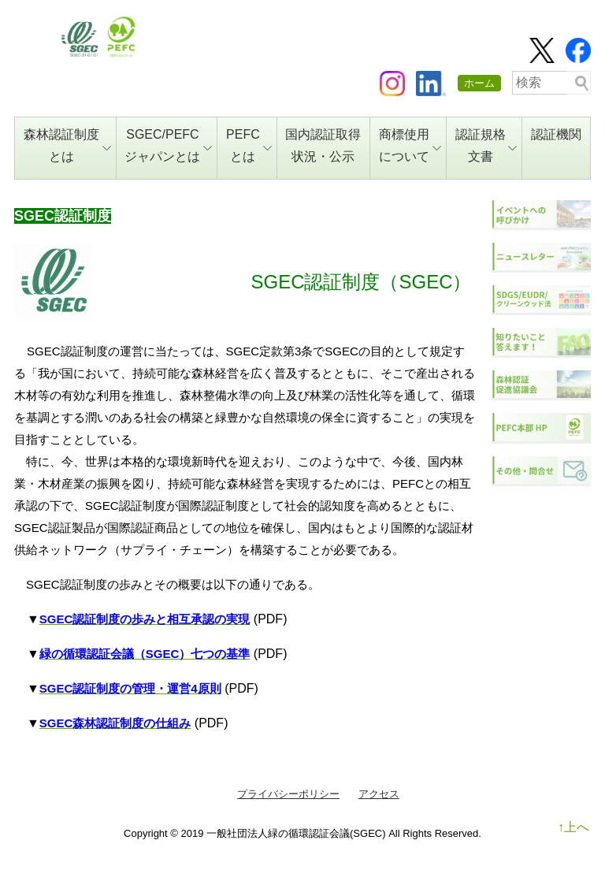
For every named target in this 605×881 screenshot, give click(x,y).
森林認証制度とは (67, 145)
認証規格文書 (486, 145)
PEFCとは (248, 145)
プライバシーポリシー (288, 794)
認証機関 (556, 134)
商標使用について (410, 145)
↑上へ (573, 827)
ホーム (479, 83)
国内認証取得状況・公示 (323, 145)
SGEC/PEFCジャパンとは (168, 145)
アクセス (378, 794)
